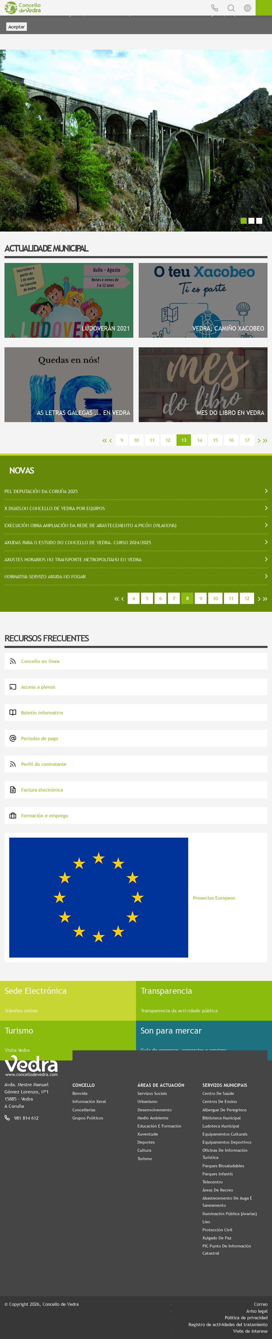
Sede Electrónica (36, 990)
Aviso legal (257, 1311)
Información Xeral (89, 1101)
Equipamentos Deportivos (227, 1142)
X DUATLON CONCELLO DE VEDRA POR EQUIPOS (54, 508)
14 (199, 440)
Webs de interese (250, 1331)
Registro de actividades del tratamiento (228, 1324)
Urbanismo (147, 1101)
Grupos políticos (87, 1118)
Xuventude (147, 1134)
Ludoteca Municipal (221, 1126)
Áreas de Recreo (218, 1190)
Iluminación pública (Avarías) (230, 1213)
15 (215, 440)
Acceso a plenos (32, 686)
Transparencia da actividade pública (179, 1010)
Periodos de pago (33, 738)
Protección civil (217, 1230)
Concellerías (83, 1110)
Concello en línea (34, 661)
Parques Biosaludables (223, 1165)
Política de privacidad (246, 1317)
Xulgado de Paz (217, 1238)
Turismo (19, 1030)
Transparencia (166, 990)
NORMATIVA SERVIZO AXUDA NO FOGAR (45, 576)
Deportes (146, 1142)
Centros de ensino (220, 1101)
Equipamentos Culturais (225, 1134)
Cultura (144, 1150)
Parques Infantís (218, 1174)
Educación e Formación (159, 1126)
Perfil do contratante (38, 764)
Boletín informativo (36, 712)
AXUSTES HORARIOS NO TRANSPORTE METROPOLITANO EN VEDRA (72, 559)
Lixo (206, 1221)
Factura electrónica (36, 789)
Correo (261, 1304)
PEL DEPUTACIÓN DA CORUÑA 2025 (41, 491)
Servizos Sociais (152, 1093)
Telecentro (213, 1182)
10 (136, 440)
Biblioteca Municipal (222, 1118)
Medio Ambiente (153, 1118)
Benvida (79, 1093)
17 (247, 440)
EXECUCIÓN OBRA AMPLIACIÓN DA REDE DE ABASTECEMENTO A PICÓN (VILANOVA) (90, 525)
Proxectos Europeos (122, 898)
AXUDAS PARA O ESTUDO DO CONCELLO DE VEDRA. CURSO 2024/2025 (77, 542)
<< (104, 440)
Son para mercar (171, 1030)
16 (231, 440)
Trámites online (21, 1010)
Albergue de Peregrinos (225, 1110)
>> (265, 440)
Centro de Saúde (218, 1093)
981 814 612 (26, 1118)
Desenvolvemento (154, 1110)
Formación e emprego (38, 815)
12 (168, 440)
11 (152, 440)
